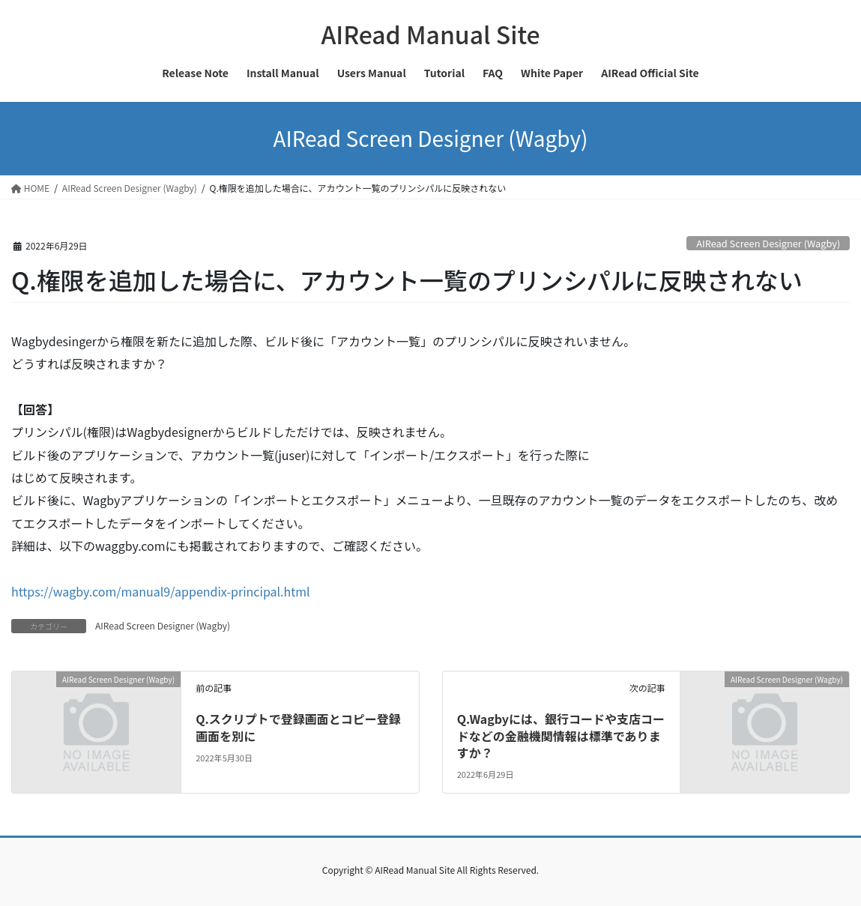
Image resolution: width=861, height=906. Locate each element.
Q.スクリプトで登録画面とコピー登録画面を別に (298, 727)
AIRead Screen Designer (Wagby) (768, 243)
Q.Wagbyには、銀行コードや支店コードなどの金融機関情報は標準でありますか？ (561, 735)
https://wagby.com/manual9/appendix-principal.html (160, 591)
